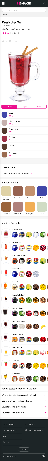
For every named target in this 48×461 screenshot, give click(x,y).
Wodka (27, 114)
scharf (12, 29)
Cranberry (27, 138)
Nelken (27, 146)
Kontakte (30, 424)
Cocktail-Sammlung (10, 430)
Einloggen (24, 449)
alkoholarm (5, 29)
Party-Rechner (8, 424)
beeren (18, 29)
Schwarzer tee (27, 130)
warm (28, 29)
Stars (5, 436)
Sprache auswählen (34, 430)
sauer (23, 29)
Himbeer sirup (27, 122)
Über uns (6, 442)
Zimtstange (27, 154)
